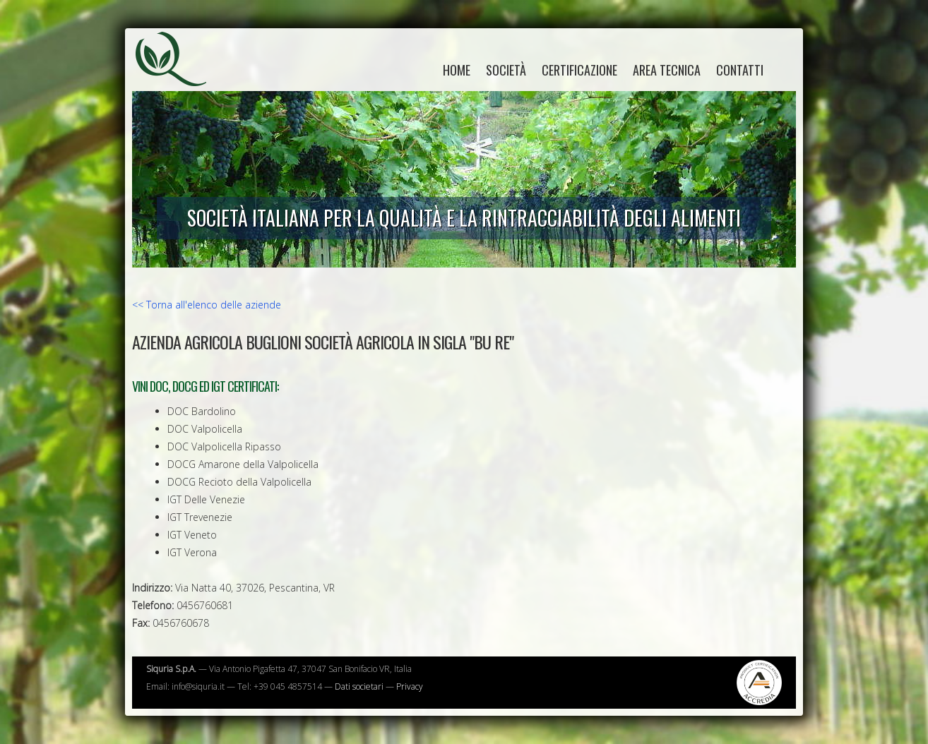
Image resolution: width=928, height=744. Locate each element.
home (456, 70)
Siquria (178, 74)
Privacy (409, 686)
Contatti (739, 70)
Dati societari (359, 686)
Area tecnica (667, 70)
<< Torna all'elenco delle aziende (206, 304)
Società (506, 70)
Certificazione (579, 70)
